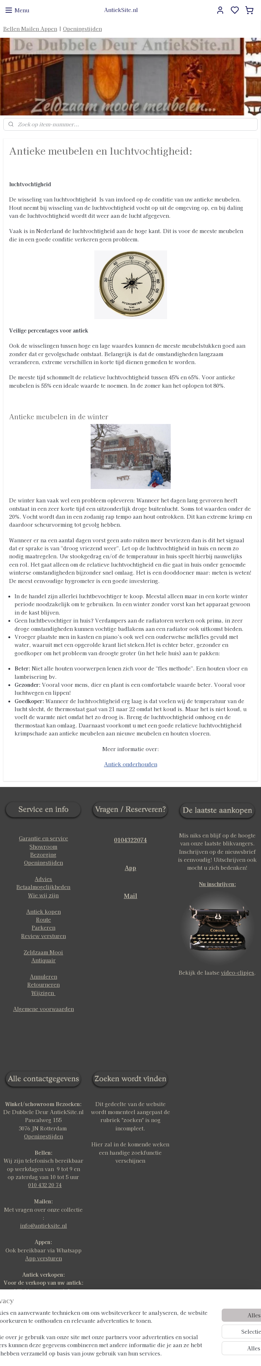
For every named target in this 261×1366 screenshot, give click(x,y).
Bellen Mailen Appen (30, 28)
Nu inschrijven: (217, 884)
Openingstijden (82, 28)
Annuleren (43, 976)
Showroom (43, 846)
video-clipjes (237, 972)
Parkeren (43, 927)
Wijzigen (43, 992)
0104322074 (130, 839)
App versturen (43, 1258)
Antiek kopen (43, 911)
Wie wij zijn (43, 895)
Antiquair (43, 960)
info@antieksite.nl (43, 1225)
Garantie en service (43, 838)
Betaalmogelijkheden (43, 886)
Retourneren (43, 984)
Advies (43, 878)
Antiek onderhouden (130, 764)
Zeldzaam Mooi (43, 952)
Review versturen (43, 935)
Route (43, 919)
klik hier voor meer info (43, 1290)
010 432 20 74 (45, 1184)
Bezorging (43, 854)
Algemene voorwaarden (43, 1008)
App (130, 867)
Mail (130, 895)
